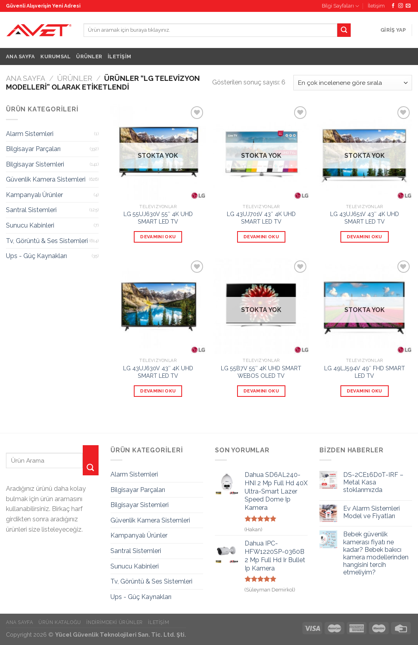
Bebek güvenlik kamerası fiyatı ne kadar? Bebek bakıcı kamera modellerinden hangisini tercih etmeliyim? (375, 553)
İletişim (376, 6)
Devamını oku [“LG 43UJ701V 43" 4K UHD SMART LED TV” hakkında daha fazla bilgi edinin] (261, 236)
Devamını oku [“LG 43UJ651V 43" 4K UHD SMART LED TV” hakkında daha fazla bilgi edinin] (364, 236)
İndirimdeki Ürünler (114, 622)
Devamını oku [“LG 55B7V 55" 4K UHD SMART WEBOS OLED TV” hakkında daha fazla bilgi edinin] (261, 391)
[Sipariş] (352, 82)
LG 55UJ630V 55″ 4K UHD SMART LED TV (158, 218)
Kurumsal (55, 56)
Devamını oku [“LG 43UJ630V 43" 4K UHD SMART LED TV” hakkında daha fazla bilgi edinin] (158, 391)
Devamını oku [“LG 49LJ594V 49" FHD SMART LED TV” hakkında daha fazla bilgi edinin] (364, 391)
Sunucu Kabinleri (30, 225)
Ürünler (89, 56)
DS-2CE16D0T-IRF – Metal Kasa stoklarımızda (373, 482)
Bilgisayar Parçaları (33, 149)
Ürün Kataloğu (59, 622)
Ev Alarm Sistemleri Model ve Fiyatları (371, 512)
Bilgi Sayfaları (340, 6)
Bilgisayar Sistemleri (35, 164)
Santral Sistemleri (31, 210)
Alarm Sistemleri (29, 134)
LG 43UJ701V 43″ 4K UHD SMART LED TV (261, 218)
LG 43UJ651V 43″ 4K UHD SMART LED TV (364, 218)
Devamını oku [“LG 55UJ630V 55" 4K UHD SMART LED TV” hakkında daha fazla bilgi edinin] (158, 236)
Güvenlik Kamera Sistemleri (46, 179)
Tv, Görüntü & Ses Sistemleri (47, 241)
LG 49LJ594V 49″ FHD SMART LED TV (364, 372)
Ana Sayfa (20, 56)
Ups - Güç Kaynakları (36, 256)
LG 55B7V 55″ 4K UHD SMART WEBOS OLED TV (261, 372)
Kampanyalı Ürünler (34, 195)
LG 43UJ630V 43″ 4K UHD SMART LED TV (158, 372)
